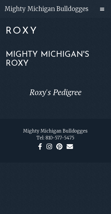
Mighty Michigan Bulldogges (46, 8)
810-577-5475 (60, 138)
